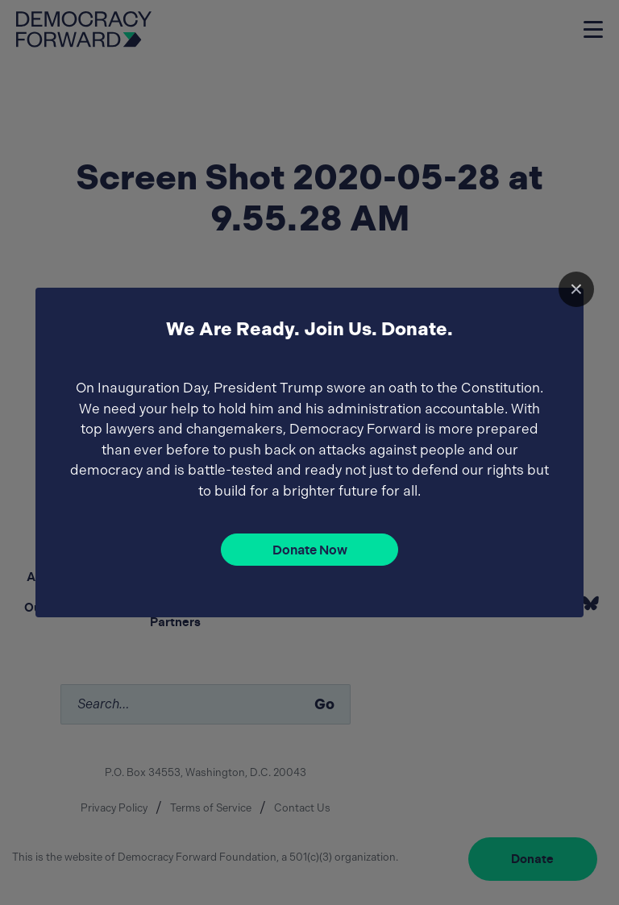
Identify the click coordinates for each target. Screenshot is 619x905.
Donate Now (309, 550)
